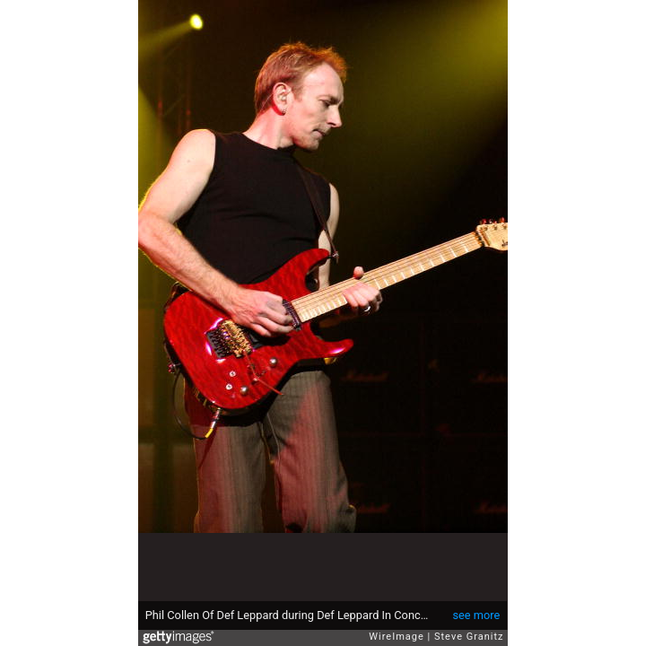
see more (476, 615)
